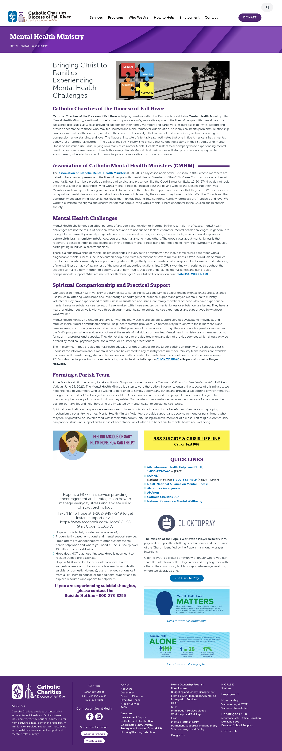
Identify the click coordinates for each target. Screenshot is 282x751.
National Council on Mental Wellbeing (175, 501)
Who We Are (139, 17)
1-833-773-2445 (158, 471)
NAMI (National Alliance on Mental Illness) (177, 484)
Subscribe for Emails (94, 734)
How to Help (164, 17)
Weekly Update (94, 741)
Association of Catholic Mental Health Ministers (92, 173)
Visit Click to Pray (187, 578)
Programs (115, 17)
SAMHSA (153, 475)
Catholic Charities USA (163, 497)
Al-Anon (153, 492)
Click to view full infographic (187, 621)
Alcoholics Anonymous (163, 488)
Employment (189, 17)
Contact (211, 17)
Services (96, 17)
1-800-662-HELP (185, 480)
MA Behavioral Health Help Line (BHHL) (175, 467)
